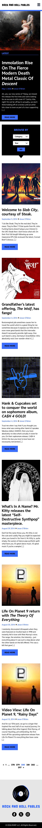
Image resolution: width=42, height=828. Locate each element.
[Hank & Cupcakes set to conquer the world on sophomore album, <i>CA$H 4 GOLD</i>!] (21, 404)
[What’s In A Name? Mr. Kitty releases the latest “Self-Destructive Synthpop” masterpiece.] (21, 508)
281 (28, 764)
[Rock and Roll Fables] (16, 5)
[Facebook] (14, 814)
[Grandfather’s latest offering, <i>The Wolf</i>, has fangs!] (21, 303)
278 (13, 764)
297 (20, 767)
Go (21, 149)
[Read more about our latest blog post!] (10, 117)
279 (18, 764)
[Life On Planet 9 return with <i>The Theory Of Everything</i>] (21, 610)
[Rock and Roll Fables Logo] (21, 796)
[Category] (21, 136)
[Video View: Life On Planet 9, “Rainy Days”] (21, 706)
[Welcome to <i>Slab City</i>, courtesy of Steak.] (21, 206)
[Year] (21, 143)
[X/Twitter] (21, 814)
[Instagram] (28, 814)
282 (33, 764)
